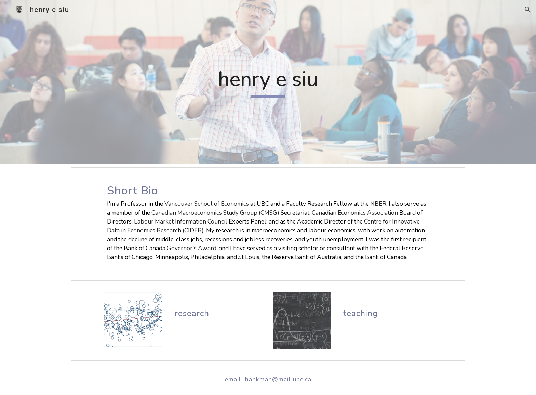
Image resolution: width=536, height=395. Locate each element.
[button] (528, 9)
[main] (268, 82)
